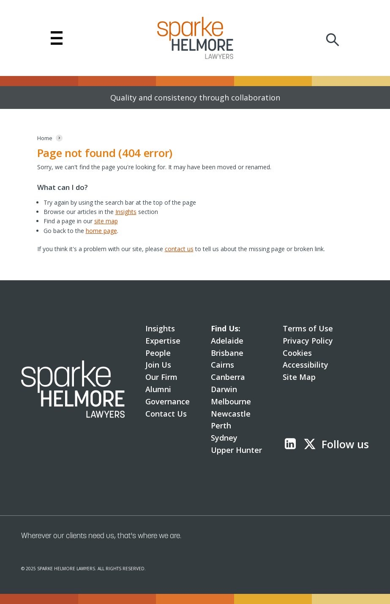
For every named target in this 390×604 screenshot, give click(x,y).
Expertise (162, 341)
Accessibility (305, 365)
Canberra (228, 377)
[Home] (44, 138)
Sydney (224, 438)
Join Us (158, 365)
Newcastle (231, 414)
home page (101, 231)
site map (106, 221)
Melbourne (231, 401)
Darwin (224, 389)
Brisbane (227, 353)
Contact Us (166, 414)
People (158, 353)
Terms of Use (308, 328)
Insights (125, 212)
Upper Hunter (236, 450)
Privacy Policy (308, 341)
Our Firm (161, 377)
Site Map (299, 377)
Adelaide (227, 341)
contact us (179, 249)
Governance (167, 401)
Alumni (158, 389)
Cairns (222, 365)
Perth (221, 425)
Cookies (297, 353)
